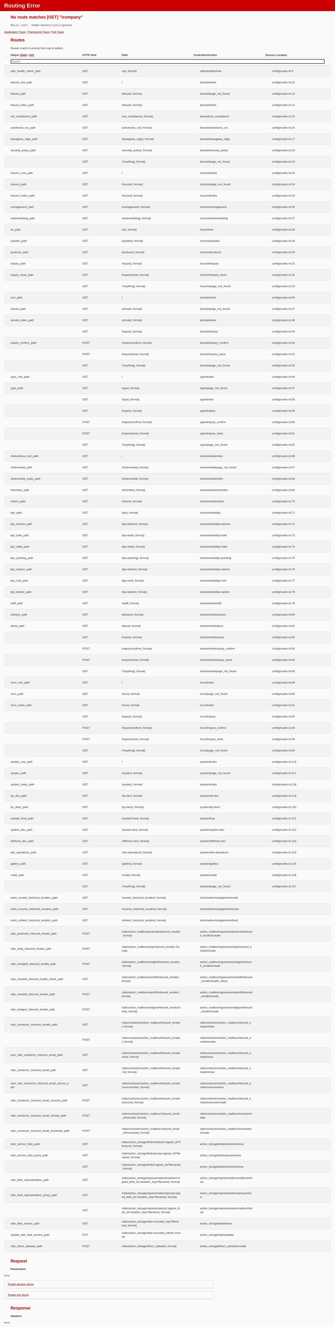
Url (31, 55)
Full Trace (58, 32)
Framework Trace (38, 32)
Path (24, 55)
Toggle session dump (21, 1284)
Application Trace (15, 32)
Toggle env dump (18, 1294)
